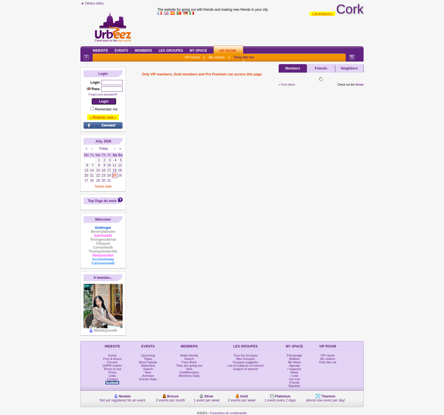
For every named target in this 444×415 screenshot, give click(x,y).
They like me (244, 57)
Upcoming (148, 355)
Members (143, 51)
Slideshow (148, 365)
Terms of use (112, 369)
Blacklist (294, 386)
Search (148, 369)
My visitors (217, 57)
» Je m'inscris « (322, 13)
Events (121, 51)
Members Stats (189, 375)
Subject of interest (245, 369)
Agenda (294, 365)
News (294, 372)
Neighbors (349, 68)
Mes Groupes (245, 358)
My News (294, 362)
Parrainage (294, 355)
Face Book (189, 362)
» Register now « (102, 117)
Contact (112, 379)
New (148, 372)
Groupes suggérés (246, 362)
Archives (148, 375)
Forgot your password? (103, 94)
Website (100, 51)
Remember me (106, 109)
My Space (198, 51)
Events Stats (148, 379)
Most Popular (148, 362)
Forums (112, 362)
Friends (321, 68)
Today (148, 358)
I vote (294, 375)
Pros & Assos (112, 358)
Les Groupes (171, 51)
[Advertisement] (260, 29)
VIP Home (192, 57)
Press (112, 372)
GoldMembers (189, 372)
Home (112, 355)
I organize (294, 369)
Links (112, 375)
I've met (294, 379)
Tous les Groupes (245, 355)
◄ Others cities (92, 3)
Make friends (189, 355)
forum (360, 84)
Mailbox (294, 358)
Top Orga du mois (102, 201)
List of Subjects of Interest (246, 365)
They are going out (189, 365)
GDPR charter (112, 365)
